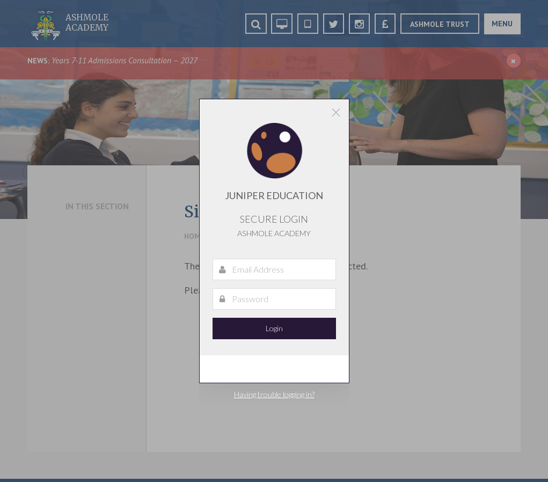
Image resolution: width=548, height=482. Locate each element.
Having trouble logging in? (274, 394)
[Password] (274, 299)
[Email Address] (274, 269)
